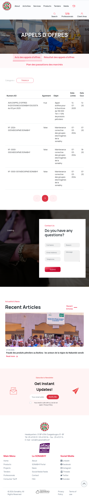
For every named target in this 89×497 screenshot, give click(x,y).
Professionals (67, 15)
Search (54, 15)
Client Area (82, 15)
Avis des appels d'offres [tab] (27, 57)
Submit (53, 269)
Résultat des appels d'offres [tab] (59, 57)
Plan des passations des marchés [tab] (44, 64)
